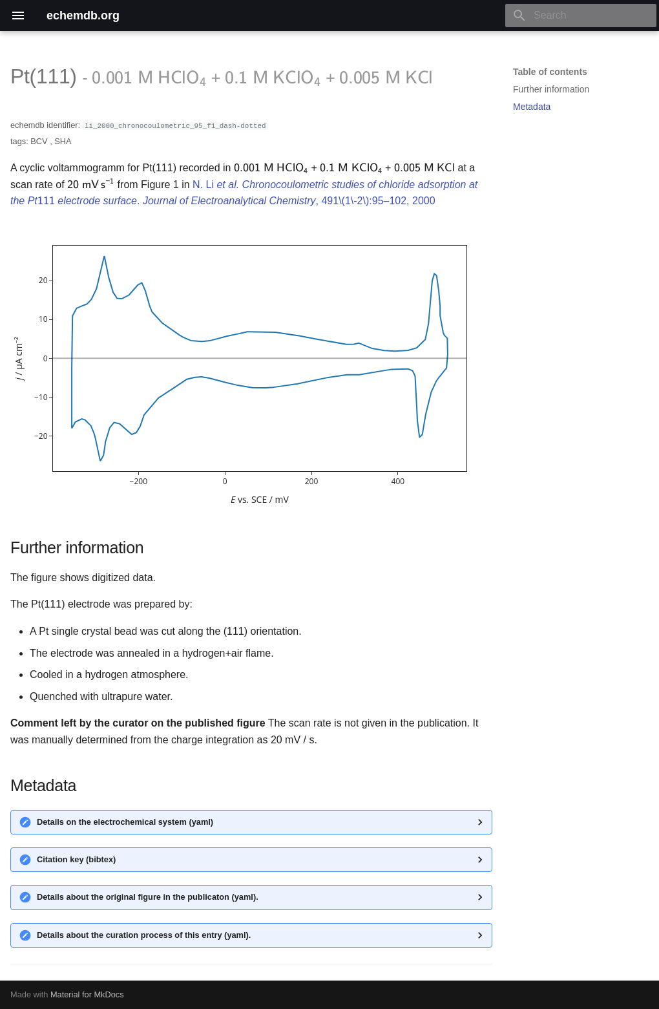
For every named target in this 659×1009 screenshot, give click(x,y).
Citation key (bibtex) (76, 859)
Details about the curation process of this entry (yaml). (144, 935)
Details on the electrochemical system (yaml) (125, 822)
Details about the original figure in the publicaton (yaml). (147, 897)
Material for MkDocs (87, 994)
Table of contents (550, 72)
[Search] (580, 15)
